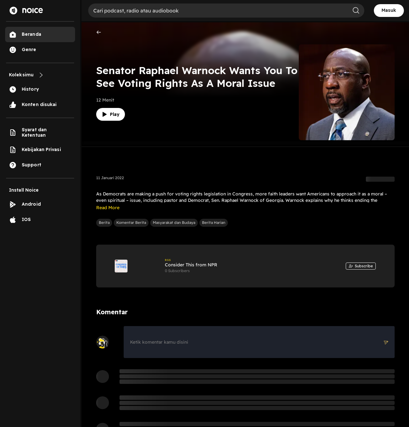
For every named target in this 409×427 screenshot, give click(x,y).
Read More (108, 207)
